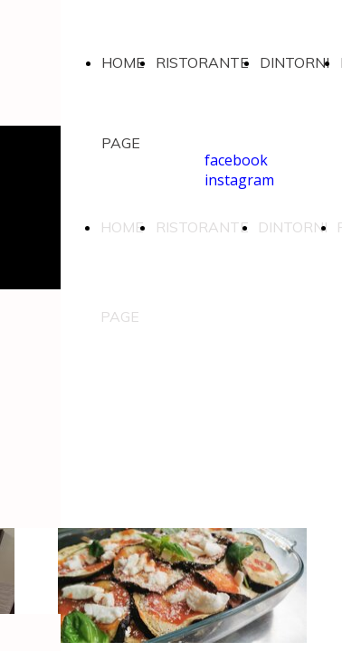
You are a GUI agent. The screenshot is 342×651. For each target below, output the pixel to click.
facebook (236, 160)
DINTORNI (294, 62)
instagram (239, 180)
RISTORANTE (202, 62)
